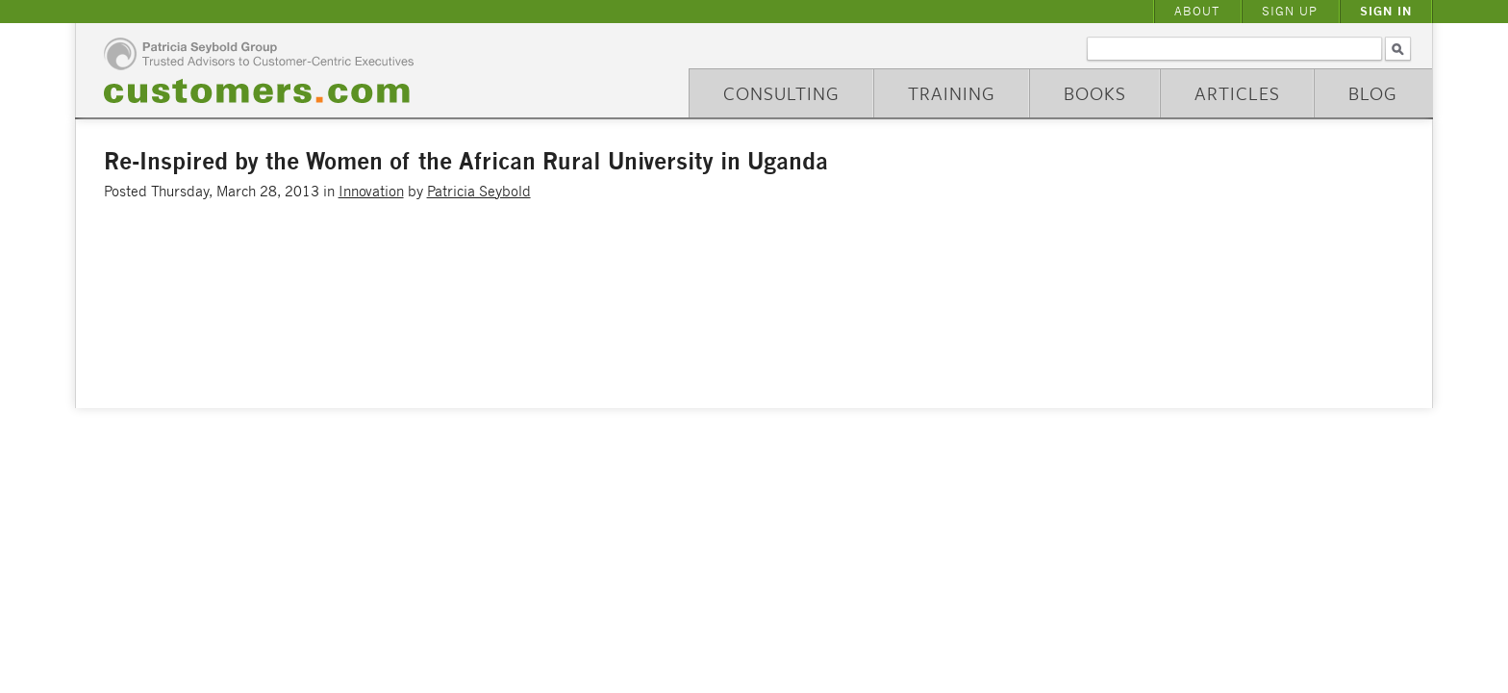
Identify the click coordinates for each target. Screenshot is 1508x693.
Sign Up (1290, 11)
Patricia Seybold (479, 191)
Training (951, 93)
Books (1095, 93)
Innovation (371, 191)
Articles (1237, 93)
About (1196, 11)
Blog (1372, 93)
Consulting (781, 93)
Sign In (1386, 11)
